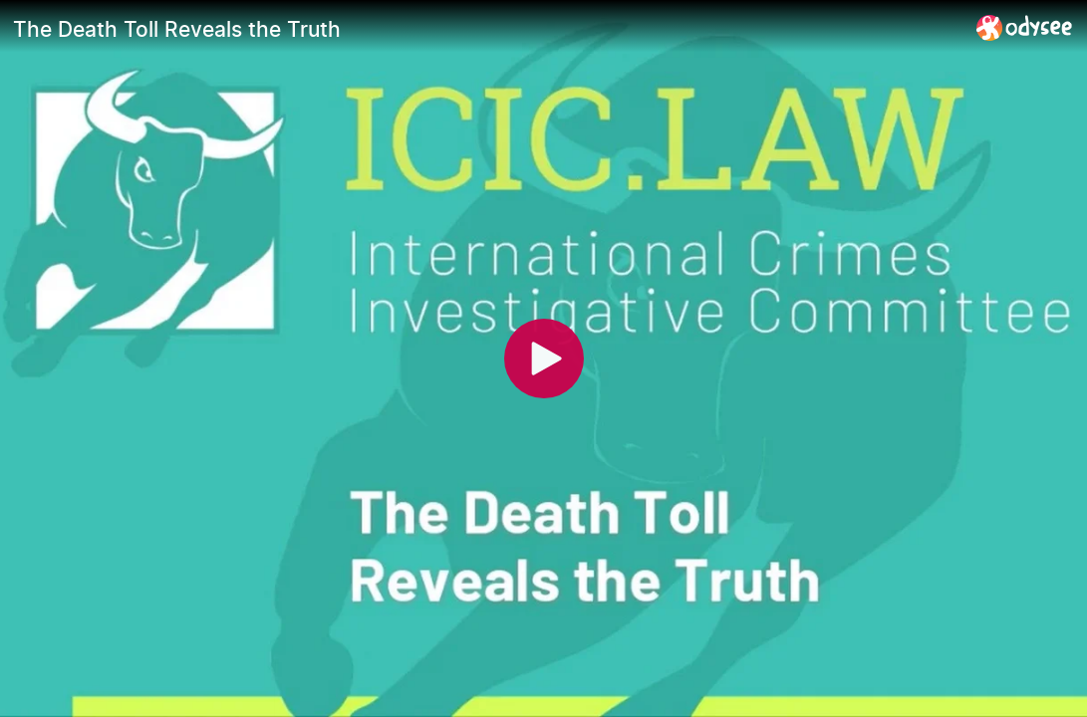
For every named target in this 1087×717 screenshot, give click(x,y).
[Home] (1024, 27)
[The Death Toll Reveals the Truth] (486, 29)
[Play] (544, 358)
